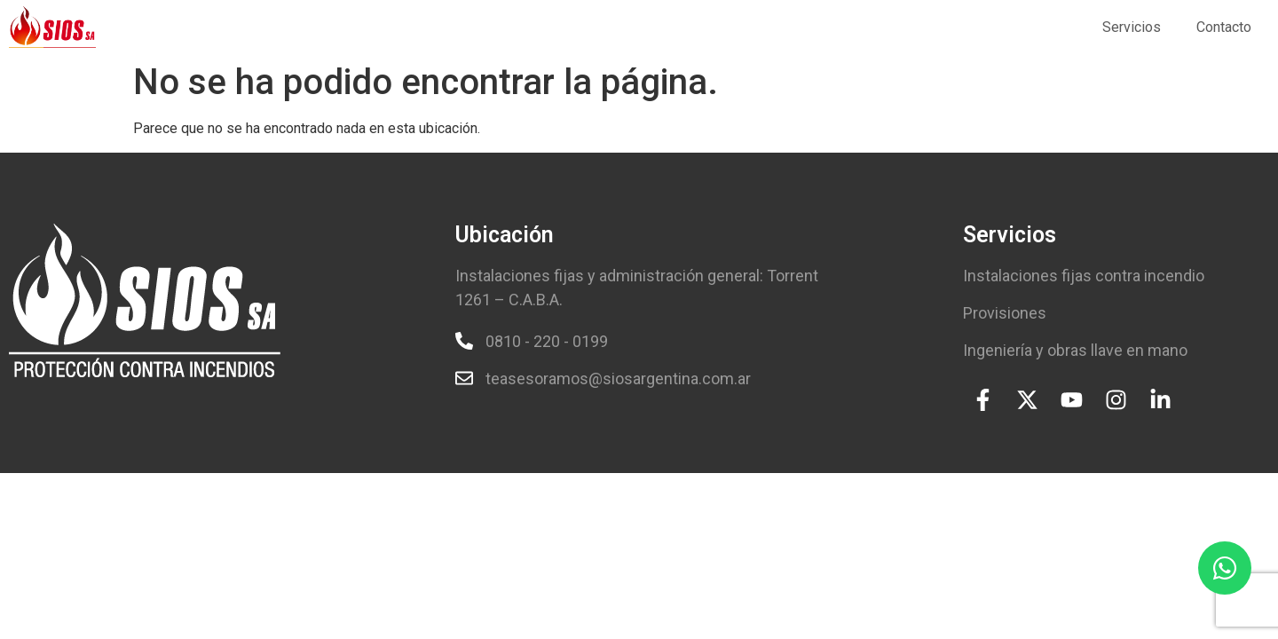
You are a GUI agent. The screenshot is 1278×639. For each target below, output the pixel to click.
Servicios (1131, 27)
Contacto (1223, 27)
